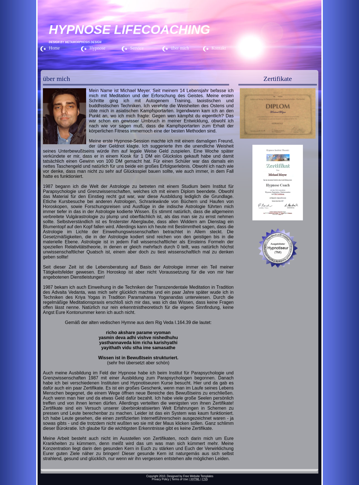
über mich (180, 48)
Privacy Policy (160, 479)
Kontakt (218, 48)
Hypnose (97, 48)
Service (137, 48)
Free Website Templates (198, 476)
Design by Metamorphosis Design (75, 42)
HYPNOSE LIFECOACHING (129, 29)
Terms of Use (179, 479)
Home (54, 48)
